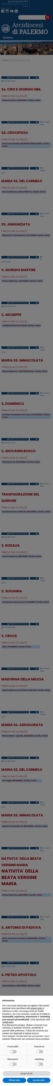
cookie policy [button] (7, 1022)
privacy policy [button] (37, 1008)
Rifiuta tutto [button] (14, 1080)
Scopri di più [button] (26, 1073)
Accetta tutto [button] (39, 1080)
